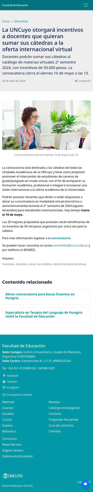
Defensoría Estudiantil (17, 456)
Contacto (55, 414)
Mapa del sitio (12, 444)
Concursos (9, 439)
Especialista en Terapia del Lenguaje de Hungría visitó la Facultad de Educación (43, 314)
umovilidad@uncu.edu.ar (70, 245)
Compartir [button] (82, 81)
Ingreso (7, 425)
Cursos (7, 420)
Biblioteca (9, 431)
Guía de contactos (61, 425)
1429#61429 (45, 368)
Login (80, 482)
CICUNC (28, 485)
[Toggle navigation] (85, 5)
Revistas (54, 402)
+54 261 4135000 (19, 368)
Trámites (55, 431)
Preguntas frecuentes (63, 420)
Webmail (8, 402)
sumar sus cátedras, (40, 264)
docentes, (22, 264)
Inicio (6, 21)
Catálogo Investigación (64, 408)
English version (12, 450)
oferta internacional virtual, (70, 264)
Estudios (8, 414)
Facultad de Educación (15, 5)
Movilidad (21, 21)
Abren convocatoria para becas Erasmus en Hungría (40, 296)
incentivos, (8, 264)
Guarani (7, 408)
